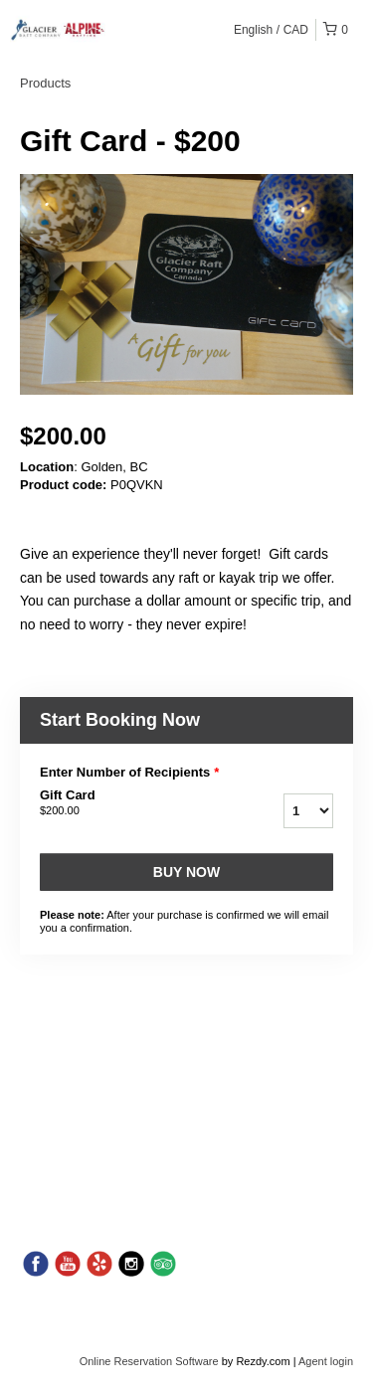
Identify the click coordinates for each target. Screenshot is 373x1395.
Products (45, 83)
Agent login (325, 1361)
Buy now (186, 872)
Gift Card (128, 803)
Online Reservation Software (149, 1361)
